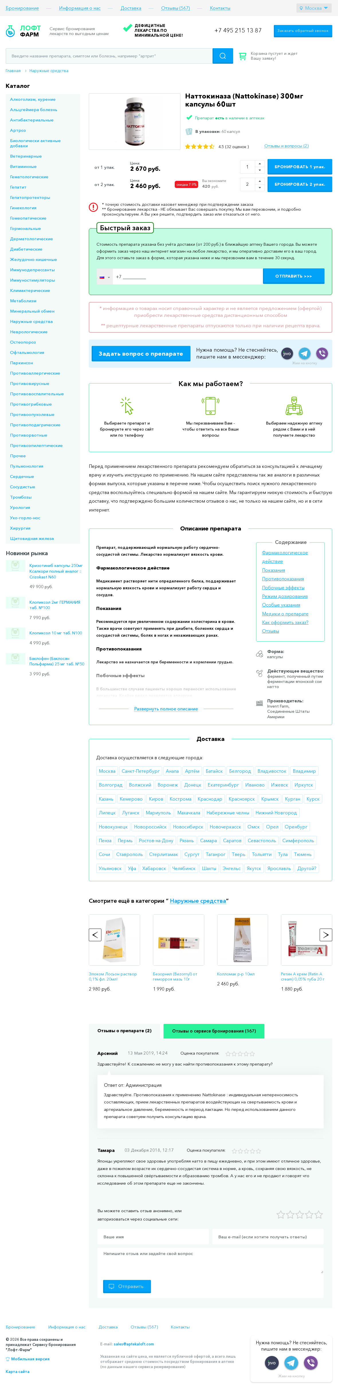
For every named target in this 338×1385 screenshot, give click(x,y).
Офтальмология (27, 352)
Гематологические (29, 176)
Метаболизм (23, 300)
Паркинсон (21, 362)
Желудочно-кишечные (33, 259)
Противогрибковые (31, 404)
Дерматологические (31, 238)
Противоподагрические (35, 424)
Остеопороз (23, 342)
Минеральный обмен (32, 311)
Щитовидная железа (32, 538)
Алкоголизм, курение (33, 99)
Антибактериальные (32, 120)
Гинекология (23, 207)
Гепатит (18, 187)
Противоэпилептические (36, 445)
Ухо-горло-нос (25, 517)
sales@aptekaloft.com (134, 1344)
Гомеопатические (28, 218)
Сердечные (22, 476)
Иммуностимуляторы (32, 280)
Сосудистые (22, 486)
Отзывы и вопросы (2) (286, 146)
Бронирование (22, 8)
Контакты (220, 8)
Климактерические (30, 290)
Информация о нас (80, 8)
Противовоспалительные (37, 393)
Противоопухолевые (32, 414)
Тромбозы (21, 497)
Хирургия (20, 528)
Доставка (131, 8)
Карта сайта (18, 1371)
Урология (20, 507)
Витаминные (23, 166)
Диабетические (26, 249)
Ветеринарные (26, 156)
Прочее (18, 455)
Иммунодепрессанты (32, 269)
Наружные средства (49, 70)
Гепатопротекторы (30, 197)
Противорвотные (28, 435)
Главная (13, 70)
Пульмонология (26, 466)
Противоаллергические (35, 373)
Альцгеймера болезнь (33, 109)
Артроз (18, 130)
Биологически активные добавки (35, 143)
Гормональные (25, 228)
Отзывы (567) (175, 8)
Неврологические (29, 331)
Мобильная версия (30, 1358)
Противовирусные (29, 383)
